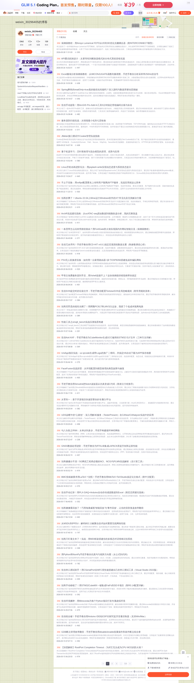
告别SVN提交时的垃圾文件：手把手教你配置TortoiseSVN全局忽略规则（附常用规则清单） (104, 291)
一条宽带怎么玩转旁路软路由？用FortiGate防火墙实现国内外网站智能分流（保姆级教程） (104, 229)
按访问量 (160, 37)
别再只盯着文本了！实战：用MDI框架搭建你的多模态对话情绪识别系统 (94, 539)
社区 (28, 13)
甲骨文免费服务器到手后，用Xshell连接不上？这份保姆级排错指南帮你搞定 (96, 275)
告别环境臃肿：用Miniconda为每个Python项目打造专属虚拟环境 (91, 601)
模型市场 (49, 12)
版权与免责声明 (132, 677)
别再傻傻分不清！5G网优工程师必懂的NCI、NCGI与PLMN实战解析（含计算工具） (101, 461)
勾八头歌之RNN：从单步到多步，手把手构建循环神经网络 (88, 430)
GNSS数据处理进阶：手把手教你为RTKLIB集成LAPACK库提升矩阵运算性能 (97, 446)
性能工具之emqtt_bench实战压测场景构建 (80, 322)
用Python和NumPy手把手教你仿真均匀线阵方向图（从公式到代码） (93, 554)
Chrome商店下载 (110, 677)
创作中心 (172, 13)
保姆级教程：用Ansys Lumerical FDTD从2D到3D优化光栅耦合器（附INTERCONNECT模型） (105, 43)
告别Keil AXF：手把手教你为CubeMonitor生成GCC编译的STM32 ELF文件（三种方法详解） (105, 337)
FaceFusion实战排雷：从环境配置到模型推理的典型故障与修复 (90, 368)
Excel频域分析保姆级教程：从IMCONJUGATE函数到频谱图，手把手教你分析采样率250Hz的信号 (107, 74)
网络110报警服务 (84, 677)
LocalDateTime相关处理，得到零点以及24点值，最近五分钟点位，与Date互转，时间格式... (33, 100)
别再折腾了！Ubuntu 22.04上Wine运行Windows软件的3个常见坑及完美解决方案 (99, 198)
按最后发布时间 (148, 37)
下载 (22, 13)
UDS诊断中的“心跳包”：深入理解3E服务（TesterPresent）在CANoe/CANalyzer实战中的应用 (105, 415)
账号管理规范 (121, 677)
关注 (25, 52)
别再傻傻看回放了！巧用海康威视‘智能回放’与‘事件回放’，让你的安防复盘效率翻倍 (100, 508)
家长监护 (75, 677)
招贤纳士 (84, 672)
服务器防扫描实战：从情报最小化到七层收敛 (81, 120)
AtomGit (37, 13)
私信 (43, 52)
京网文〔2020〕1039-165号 (114, 675)
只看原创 (61, 37)
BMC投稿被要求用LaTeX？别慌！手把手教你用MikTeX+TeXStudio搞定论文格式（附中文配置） (106, 477)
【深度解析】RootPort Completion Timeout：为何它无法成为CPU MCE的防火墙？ (100, 647)
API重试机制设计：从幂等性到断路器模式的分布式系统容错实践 (91, 58)
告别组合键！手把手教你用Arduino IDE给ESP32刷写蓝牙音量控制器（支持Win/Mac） (102, 616)
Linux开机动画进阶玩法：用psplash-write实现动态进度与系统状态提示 (94, 167)
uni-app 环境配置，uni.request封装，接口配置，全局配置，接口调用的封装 (33, 107)
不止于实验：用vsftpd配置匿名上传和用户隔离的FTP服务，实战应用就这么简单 (99, 182)
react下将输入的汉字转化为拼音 (33, 93)
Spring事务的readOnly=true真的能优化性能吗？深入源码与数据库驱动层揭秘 (97, 89)
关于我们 (76, 672)
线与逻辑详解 (26, 82)
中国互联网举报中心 (97, 677)
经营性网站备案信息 (130, 675)
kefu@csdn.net (127, 672)
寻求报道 (100, 672)
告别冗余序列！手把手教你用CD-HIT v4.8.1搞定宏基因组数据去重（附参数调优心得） (102, 244)
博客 (17, 13)
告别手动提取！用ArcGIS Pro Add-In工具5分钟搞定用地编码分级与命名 (94, 105)
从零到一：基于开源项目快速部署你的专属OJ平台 (84, 399)
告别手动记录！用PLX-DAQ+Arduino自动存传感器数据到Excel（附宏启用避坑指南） (101, 492)
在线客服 (139, 672)
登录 (140, 13)
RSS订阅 (171, 37)
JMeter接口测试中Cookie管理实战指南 (78, 136)
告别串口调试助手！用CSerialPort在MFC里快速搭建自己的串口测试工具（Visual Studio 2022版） (107, 570)
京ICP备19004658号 (97, 675)
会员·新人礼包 (153, 12)
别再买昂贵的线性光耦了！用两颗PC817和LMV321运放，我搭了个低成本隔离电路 (100, 306)
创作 (185, 13)
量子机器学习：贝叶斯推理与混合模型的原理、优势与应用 (88, 151)
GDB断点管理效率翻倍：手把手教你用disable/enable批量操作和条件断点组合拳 (99, 632)
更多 (59, 13)
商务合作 (92, 672)
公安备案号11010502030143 (80, 675)
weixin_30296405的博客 (31, 22)
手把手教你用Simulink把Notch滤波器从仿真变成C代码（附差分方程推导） (96, 384)
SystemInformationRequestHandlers (32, 87)
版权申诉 (141, 677)
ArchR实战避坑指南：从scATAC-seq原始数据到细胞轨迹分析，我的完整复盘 (97, 213)
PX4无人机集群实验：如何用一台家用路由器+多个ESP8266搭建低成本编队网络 (99, 260)
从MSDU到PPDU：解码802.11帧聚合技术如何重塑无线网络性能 (91, 523)
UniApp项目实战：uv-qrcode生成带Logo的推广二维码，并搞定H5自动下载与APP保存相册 (104, 353)
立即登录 (168, 675)
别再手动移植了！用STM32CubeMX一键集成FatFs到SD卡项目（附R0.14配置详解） (101, 585)
